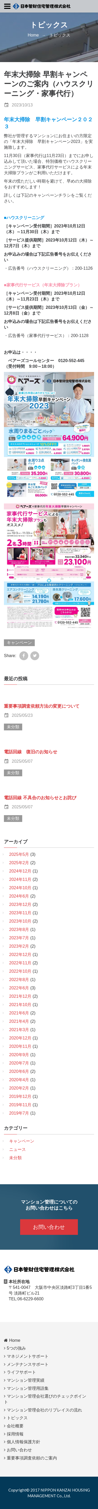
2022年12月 (20, 954)
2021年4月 (19, 1021)
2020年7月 (19, 1063)
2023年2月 (19, 946)
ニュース (17, 1149)
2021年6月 (19, 1013)
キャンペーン (19, 642)
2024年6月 (19, 896)
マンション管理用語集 (28, 1388)
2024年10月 (20, 888)
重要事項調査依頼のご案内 (32, 1458)
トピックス (59, 35)
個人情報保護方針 (23, 1442)
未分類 (13, 727)
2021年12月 (20, 996)
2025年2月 (19, 863)
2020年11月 (20, 1046)
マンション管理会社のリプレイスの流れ (44, 1410)
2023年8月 (19, 929)
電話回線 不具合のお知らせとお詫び (40, 797)
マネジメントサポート (28, 1356)
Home (33, 35)
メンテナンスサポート (28, 1364)
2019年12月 (20, 1096)
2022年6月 (19, 988)
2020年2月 (19, 1088)
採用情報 (15, 1434)
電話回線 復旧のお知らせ (30, 751)
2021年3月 (19, 1029)
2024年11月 (20, 879)
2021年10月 (20, 1004)
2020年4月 (19, 1080)
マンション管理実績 (25, 1380)
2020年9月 (19, 1055)
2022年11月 (20, 963)
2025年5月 (19, 854)
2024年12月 (20, 871)
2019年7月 (19, 1113)
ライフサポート (21, 1372)
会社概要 (15, 1426)
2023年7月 (19, 938)
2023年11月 (20, 913)
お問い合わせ (49, 1227)
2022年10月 (20, 971)
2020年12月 (20, 1038)
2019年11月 (20, 1105)
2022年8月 (19, 979)
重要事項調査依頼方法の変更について (41, 706)
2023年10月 (20, 921)
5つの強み (16, 1348)
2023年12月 (20, 904)
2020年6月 (19, 1071)
